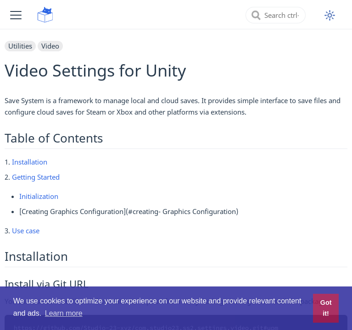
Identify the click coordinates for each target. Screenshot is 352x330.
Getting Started (36, 177)
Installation (29, 161)
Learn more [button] (64, 313)
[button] (16, 15)
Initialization (38, 196)
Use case (25, 230)
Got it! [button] (326, 308)
